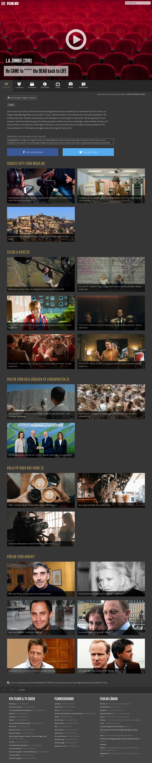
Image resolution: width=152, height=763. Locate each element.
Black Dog (12, 704)
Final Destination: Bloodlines (18, 745)
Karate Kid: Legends (15, 758)
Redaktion (103, 710)
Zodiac (57, 717)
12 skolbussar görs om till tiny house (112, 726)
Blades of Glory (59, 723)
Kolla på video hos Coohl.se (25, 468)
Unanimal (12, 717)
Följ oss (102, 717)
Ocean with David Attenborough (19, 723)
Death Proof (58, 707)
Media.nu (103, 748)
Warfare (11, 720)
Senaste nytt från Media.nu (26, 163)
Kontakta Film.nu (105, 707)
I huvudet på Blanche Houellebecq (20, 710)
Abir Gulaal (12, 726)
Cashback (58, 704)
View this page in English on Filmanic (22, 98)
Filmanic (103, 720)
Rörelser (11, 713)
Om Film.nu (104, 704)
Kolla (101, 735)
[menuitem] (4, 690)
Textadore (103, 744)
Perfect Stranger (60, 743)
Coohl (102, 723)
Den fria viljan (59, 720)
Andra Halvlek (59, 730)
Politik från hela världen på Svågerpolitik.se (38, 379)
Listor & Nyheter (18, 252)
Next (56, 726)
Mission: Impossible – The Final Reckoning (22, 752)
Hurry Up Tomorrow (15, 748)
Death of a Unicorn (15, 730)
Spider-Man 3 (59, 733)
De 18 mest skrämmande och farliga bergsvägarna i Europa (119, 730)
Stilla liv (57, 710)
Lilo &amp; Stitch (14, 755)
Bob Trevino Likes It (15, 707)
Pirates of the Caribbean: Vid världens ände (68, 713)
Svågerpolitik (104, 753)
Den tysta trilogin (14, 733)
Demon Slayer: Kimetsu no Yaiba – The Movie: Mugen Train (28, 736)
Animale (11, 742)
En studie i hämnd (60, 736)
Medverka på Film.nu (107, 713)
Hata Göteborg (59, 739)
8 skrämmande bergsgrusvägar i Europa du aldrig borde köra (119, 739)
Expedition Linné (60, 746)
